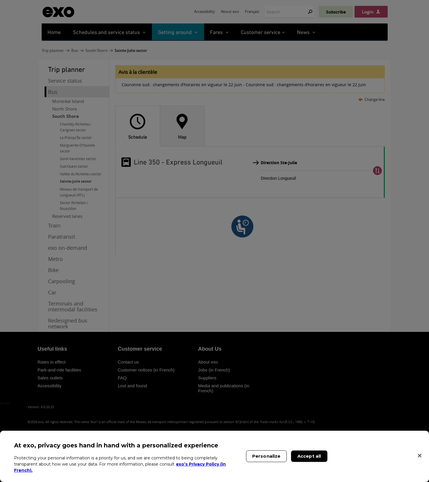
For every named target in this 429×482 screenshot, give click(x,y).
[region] (214, 456)
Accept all (309, 456)
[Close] (419, 455)
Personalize (266, 456)
